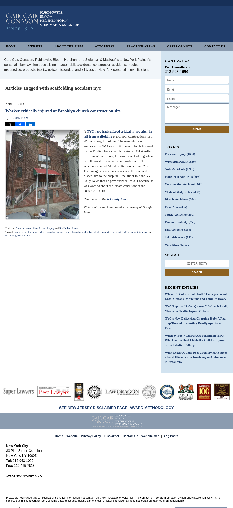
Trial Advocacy (177, 233)
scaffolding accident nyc (17, 235)
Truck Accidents (178, 211)
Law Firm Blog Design (207, 495)
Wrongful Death (179, 161)
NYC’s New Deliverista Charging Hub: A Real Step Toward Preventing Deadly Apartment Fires (196, 314)
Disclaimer (113, 420)
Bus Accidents (177, 226)
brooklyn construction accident (29, 231)
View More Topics (176, 240)
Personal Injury (47, 228)
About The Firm (69, 46)
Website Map (149, 420)
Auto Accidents (178, 168)
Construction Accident (27, 228)
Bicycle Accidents (179, 197)
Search (197, 267)
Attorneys (105, 46)
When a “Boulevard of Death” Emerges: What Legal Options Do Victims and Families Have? (193, 291)
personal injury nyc (137, 231)
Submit (196, 129)
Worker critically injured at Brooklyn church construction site (63, 110)
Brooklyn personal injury (58, 231)
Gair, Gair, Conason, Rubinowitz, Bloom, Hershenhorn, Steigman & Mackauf (74, 494)
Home (11, 46)
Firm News (175, 204)
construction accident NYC (113, 231)
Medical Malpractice (181, 190)
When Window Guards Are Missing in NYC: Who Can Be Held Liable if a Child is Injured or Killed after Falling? (196, 328)
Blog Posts (168, 420)
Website (35, 46)
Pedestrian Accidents (181, 175)
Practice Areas (141, 46)
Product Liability (179, 218)
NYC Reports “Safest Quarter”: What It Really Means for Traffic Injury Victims (194, 303)
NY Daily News (117, 199)
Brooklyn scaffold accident (85, 231)
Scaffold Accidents (68, 228)
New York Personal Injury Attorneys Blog (42, 29)
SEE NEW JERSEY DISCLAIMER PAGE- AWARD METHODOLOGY (116, 394)
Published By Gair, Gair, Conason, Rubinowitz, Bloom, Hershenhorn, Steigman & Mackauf (208, 27)
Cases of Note (180, 46)
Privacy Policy (93, 420)
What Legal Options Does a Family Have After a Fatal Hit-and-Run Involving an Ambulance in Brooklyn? (195, 344)
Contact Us (214, 46)
